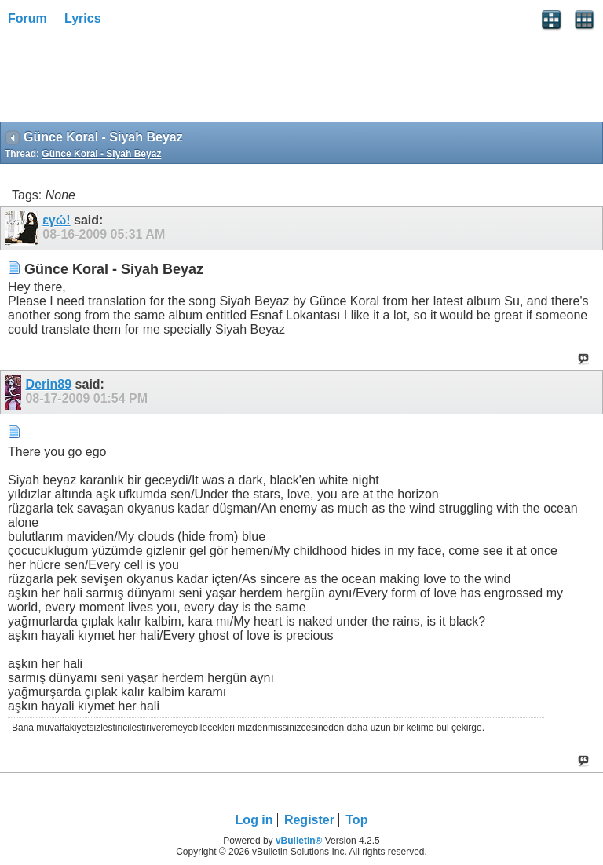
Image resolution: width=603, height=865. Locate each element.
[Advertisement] (125, 79)
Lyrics (82, 18)
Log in (254, 820)
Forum (27, 18)
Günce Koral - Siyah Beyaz (101, 153)
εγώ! (56, 220)
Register (309, 820)
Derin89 (48, 384)
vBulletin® (299, 840)
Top (356, 820)
